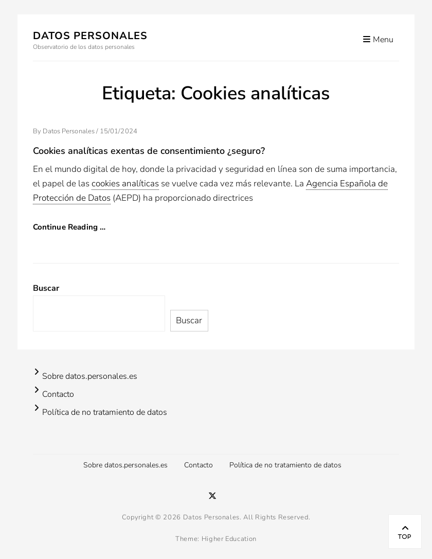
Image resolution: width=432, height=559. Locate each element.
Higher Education (229, 539)
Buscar (46, 288)
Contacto (58, 394)
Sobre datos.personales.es (89, 376)
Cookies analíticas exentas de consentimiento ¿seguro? (149, 151)
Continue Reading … (69, 227)
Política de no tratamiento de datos (104, 412)
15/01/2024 (118, 131)
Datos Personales (90, 36)
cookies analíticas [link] (125, 183)
